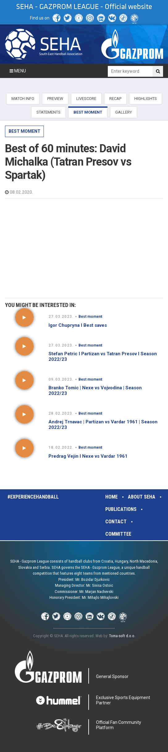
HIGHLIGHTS (145, 98)
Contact (116, 522)
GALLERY (123, 112)
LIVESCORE (86, 98)
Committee (118, 534)
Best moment (24, 131)
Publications (120, 509)
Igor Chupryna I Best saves (77, 325)
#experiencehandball (33, 497)
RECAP (115, 98)
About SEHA (141, 497)
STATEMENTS (48, 112)
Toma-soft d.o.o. (122, 635)
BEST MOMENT (88, 112)
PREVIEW (55, 98)
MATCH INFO (22, 98)
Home (111, 497)
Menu (18, 70)
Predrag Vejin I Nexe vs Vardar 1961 (88, 456)
